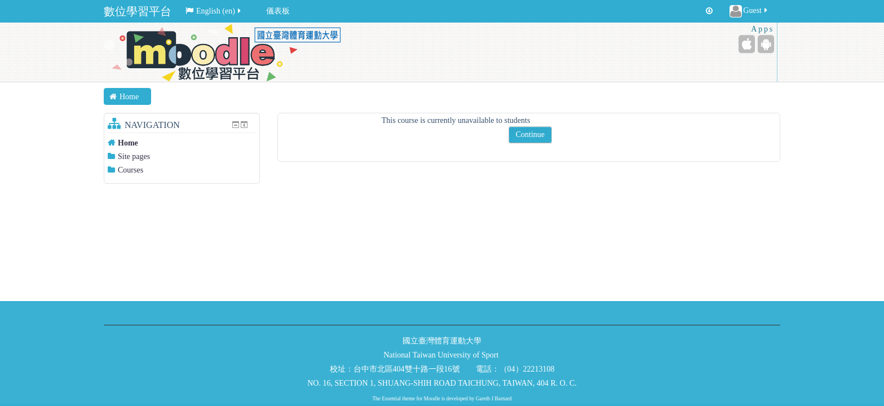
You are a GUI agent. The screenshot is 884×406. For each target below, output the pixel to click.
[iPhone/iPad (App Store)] (747, 44)
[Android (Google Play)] (766, 44)
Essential (391, 398)
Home (128, 143)
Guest (749, 11)
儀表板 (278, 11)
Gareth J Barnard (494, 398)
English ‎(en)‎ (213, 11)
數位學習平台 (137, 11)
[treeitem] (182, 143)
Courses (130, 170)
